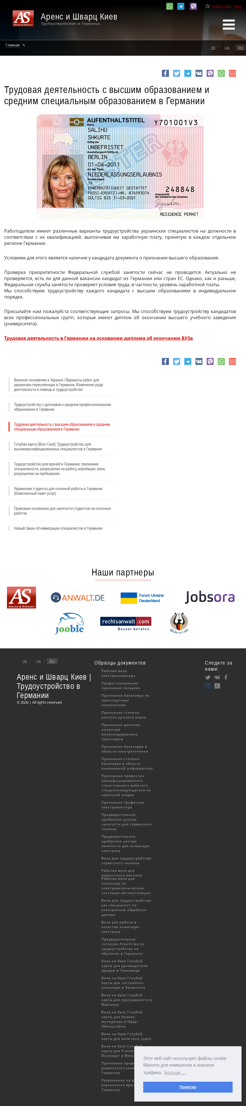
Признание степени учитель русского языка (123, 715)
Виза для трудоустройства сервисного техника (126, 860)
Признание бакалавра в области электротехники (124, 749)
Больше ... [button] (175, 1072)
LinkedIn (208, 686)
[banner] (68, 21)
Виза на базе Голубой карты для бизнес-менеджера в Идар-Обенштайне (122, 1019)
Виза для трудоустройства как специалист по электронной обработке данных (126, 907)
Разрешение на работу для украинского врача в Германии (127, 1085)
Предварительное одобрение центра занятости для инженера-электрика (126, 843)
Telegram (187, 76)
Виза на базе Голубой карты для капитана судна (126, 1036)
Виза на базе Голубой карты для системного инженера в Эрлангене (123, 983)
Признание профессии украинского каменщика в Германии (126, 1068)
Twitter (176, 76)
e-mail (232, 76)
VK (198, 76)
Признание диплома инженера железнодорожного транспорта (120, 731)
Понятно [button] (188, 1087)
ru (240, 48)
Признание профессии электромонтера (123, 804)
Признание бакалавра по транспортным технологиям (125, 700)
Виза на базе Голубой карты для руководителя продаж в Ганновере (124, 966)
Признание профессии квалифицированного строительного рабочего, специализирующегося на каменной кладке (126, 785)
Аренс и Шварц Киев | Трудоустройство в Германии (54, 686)
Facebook (165, 76)
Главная (13, 44)
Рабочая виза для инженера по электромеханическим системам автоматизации (126, 885)
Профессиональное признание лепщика (120, 685)
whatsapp (221, 76)
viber (210, 76)
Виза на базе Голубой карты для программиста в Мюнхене (126, 1000)
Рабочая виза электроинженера (118, 673)
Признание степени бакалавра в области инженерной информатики (127, 763)
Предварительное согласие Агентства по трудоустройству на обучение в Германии (122, 946)
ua (227, 48)
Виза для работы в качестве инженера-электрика (120, 927)
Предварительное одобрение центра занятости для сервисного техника (126, 821)
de (213, 48)
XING (217, 686)
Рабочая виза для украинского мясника (121, 873)
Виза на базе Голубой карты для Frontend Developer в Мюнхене (122, 1051)
